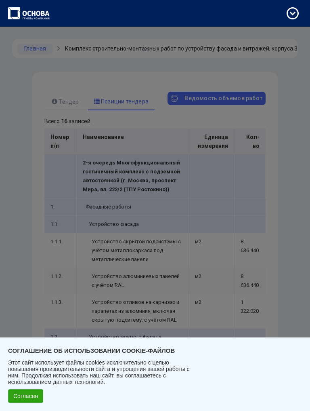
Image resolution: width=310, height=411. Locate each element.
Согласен (25, 396)
